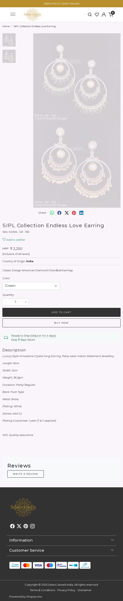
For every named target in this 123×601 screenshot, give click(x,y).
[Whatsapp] (52, 212)
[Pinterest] (26, 526)
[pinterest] (74, 212)
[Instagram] (32, 526)
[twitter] (66, 212)
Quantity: (8, 294)
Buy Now (61, 322)
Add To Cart (61, 312)
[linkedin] (81, 212)
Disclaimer (85, 590)
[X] (19, 526)
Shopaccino (34, 596)
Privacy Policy (66, 590)
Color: (6, 278)
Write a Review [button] (25, 474)
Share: (42, 212)
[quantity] (15, 301)
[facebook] (59, 212)
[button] (103, 14)
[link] (89, 14)
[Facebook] (12, 526)
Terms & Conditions (42, 590)
